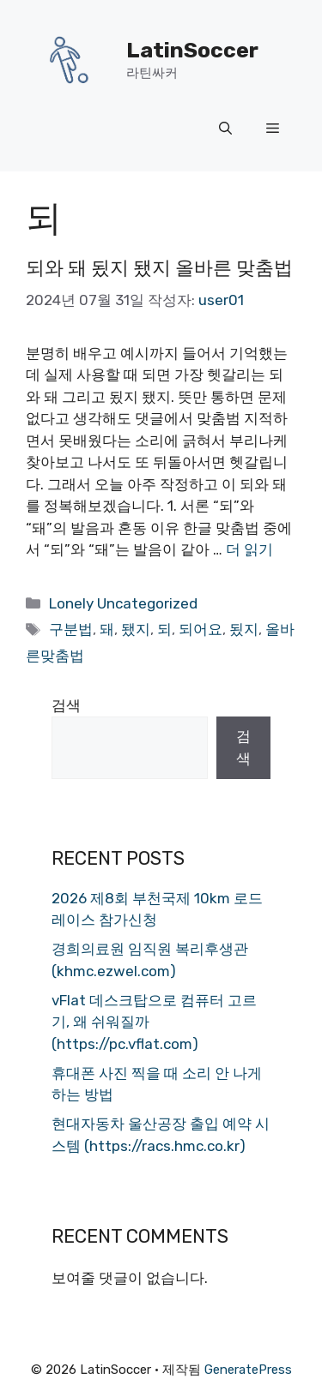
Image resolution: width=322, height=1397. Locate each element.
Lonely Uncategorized (123, 603)
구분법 (71, 629)
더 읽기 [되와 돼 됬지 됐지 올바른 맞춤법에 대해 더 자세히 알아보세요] (249, 549)
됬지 (243, 629)
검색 (66, 705)
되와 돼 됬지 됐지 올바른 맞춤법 (159, 267)
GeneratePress (248, 1369)
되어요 (200, 629)
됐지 (135, 629)
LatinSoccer (192, 50)
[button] (225, 128)
